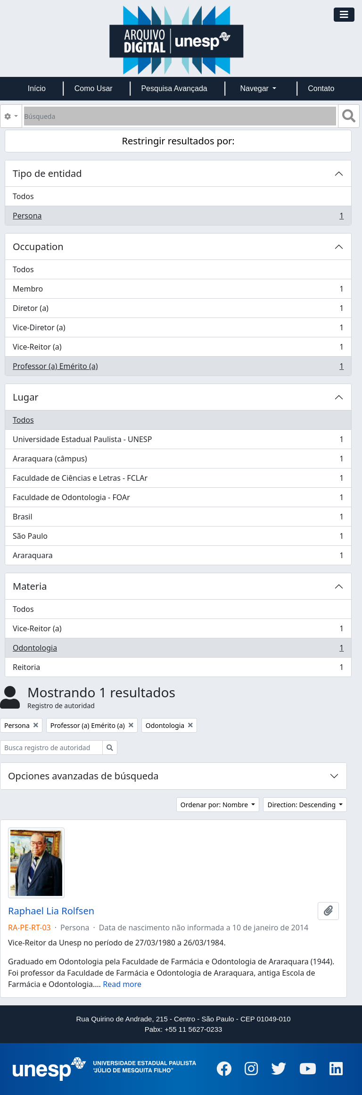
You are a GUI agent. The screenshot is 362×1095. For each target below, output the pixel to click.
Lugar (26, 397)
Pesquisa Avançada (174, 88)
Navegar (255, 88)
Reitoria (178, 669)
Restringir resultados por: (178, 140)
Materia (30, 586)
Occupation (38, 246)
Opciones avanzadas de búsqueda (83, 775)
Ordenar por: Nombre (215, 804)
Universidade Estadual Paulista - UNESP (178, 441)
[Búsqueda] (180, 116)
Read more (122, 984)
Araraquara (178, 557)
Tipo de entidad (47, 173)
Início (37, 88)
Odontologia (178, 650)
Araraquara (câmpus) (178, 460)
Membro (178, 291)
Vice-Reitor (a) (178, 349)
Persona (178, 217)
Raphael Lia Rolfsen (51, 911)
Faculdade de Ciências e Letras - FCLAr (178, 480)
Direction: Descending (302, 804)
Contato (321, 88)
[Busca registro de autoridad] (51, 747)
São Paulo (178, 538)
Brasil (178, 519)
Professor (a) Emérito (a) (178, 368)
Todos (23, 196)
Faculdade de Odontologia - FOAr (178, 499)
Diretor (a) (178, 310)
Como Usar (93, 88)
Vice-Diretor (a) (178, 329)
